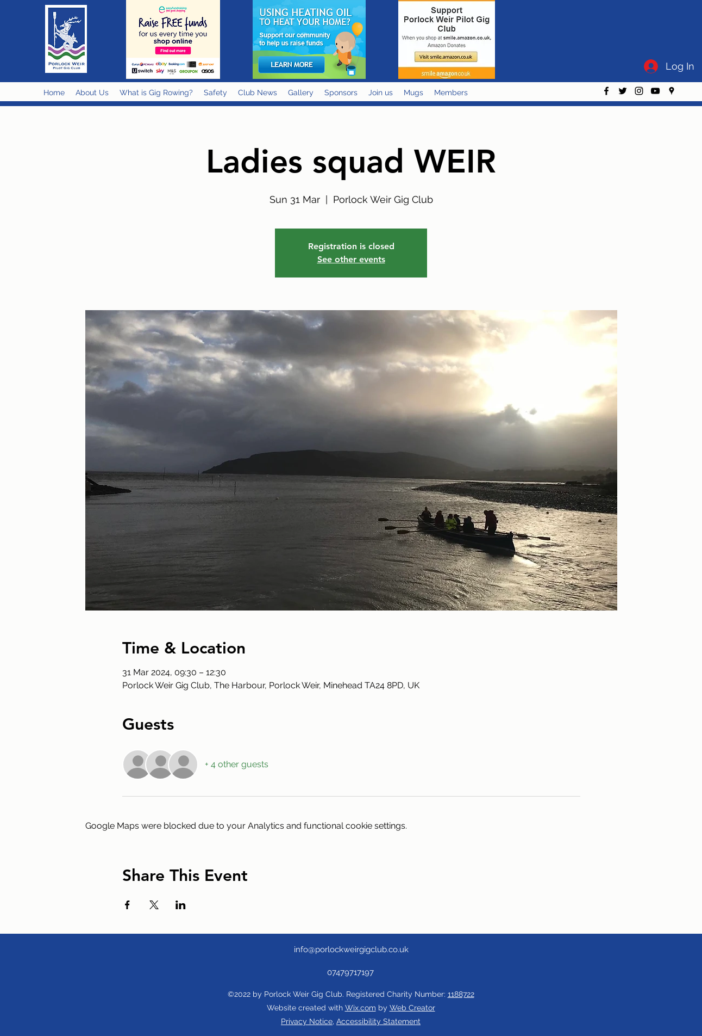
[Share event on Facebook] (127, 905)
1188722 (461, 994)
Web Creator (412, 1007)
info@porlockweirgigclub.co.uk (351, 949)
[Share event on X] (154, 905)
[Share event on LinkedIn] (180, 905)
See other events (351, 259)
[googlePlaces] (671, 90)
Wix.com (360, 1007)
